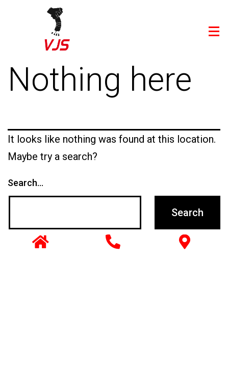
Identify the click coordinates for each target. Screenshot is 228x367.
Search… (25, 182)
